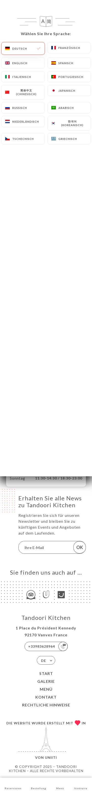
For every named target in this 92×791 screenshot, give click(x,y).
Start (46, 673)
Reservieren (13, 784)
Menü (46, 689)
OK (79, 547)
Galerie (46, 681)
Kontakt (46, 697)
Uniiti (51, 757)
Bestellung (38, 784)
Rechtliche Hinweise (46, 704)
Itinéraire (80, 784)
